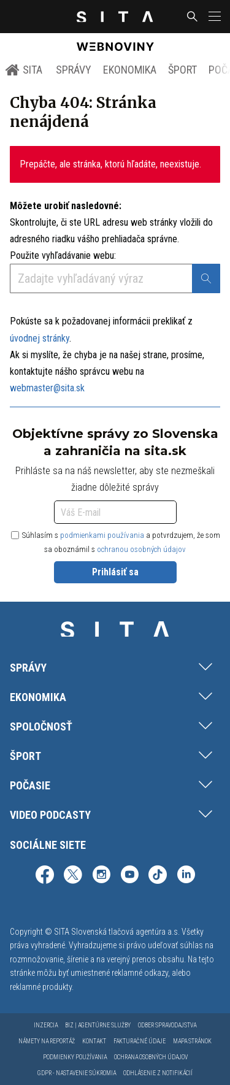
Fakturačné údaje (139, 1041)
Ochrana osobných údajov (151, 1057)
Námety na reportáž (46, 1041)
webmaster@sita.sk (47, 388)
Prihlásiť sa (115, 572)
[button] (213, 16)
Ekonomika (129, 69)
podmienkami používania (102, 535)
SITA (23, 70)
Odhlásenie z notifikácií (158, 1073)
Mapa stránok (192, 1041)
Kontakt (94, 1041)
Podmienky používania (75, 1057)
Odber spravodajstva (167, 1025)
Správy (73, 69)
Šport (182, 69)
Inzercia (46, 1025)
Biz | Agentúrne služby (98, 1025)
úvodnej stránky (39, 338)
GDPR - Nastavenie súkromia (76, 1073)
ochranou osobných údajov (141, 549)
